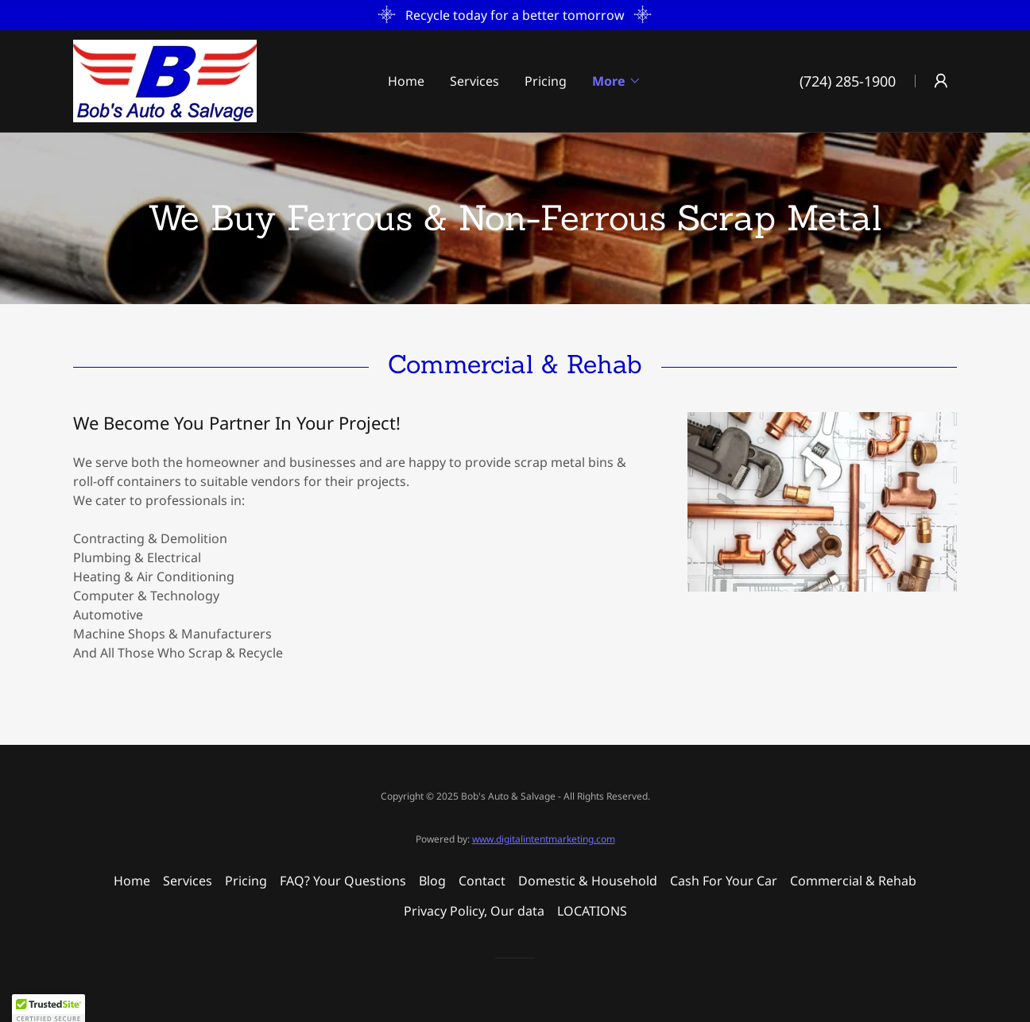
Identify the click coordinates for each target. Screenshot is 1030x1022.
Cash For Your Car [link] (723, 880)
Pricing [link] (546, 81)
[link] (165, 79)
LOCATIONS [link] (592, 911)
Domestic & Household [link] (587, 880)
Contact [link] (482, 880)
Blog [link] (432, 880)
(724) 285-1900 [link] (848, 81)
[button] (616, 81)
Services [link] (474, 81)
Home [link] (406, 81)
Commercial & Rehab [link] (853, 880)
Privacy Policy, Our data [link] (474, 911)
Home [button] (132, 880)
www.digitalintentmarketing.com (543, 839)
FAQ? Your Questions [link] (343, 880)
